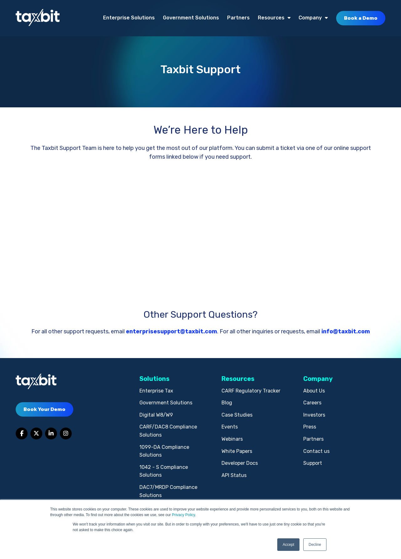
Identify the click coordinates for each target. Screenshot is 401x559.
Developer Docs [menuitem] (239, 463)
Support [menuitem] (312, 463)
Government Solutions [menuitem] (191, 18)
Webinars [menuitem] (232, 439)
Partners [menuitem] (238, 18)
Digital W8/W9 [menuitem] (156, 415)
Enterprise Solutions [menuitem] (129, 18)
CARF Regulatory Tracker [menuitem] (250, 391)
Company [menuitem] (310, 18)
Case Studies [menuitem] (237, 415)
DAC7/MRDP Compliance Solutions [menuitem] (168, 491)
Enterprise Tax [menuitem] (156, 391)
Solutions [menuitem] (154, 378)
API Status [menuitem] (234, 475)
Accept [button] (288, 544)
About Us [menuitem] (314, 391)
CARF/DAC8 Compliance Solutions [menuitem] (168, 431)
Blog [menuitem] (226, 403)
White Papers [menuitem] (236, 451)
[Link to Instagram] (66, 433)
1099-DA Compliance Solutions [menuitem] (164, 451)
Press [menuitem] (309, 427)
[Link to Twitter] (36, 433)
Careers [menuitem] (312, 403)
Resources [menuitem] (271, 18)
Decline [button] (315, 544)
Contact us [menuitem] (316, 451)
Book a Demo (361, 18)
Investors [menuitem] (314, 415)
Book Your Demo (44, 409)
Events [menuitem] (229, 427)
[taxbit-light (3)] (38, 18)
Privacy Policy (183, 515)
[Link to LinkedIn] (51, 433)
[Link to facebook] (22, 433)
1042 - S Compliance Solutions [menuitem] (163, 471)
